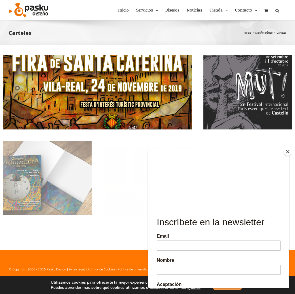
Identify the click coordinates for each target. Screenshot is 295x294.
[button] (277, 10)
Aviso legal (77, 269)
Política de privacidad (133, 269)
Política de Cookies (101, 269)
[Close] (287, 151)
